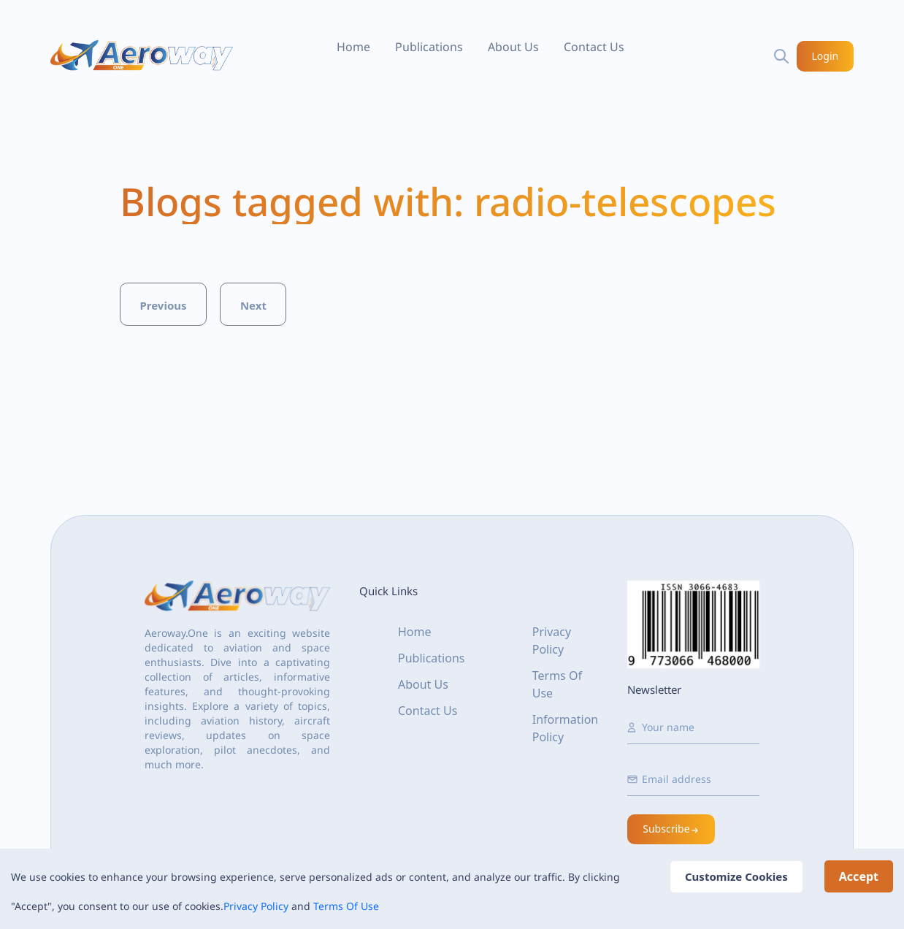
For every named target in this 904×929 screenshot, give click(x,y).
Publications (429, 47)
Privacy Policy (255, 906)
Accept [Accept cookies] (858, 876)
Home (353, 47)
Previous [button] (162, 305)
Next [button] (253, 305)
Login (825, 56)
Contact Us (594, 47)
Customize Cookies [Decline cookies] (736, 876)
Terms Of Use (346, 906)
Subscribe (671, 829)
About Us (513, 47)
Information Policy (565, 728)
